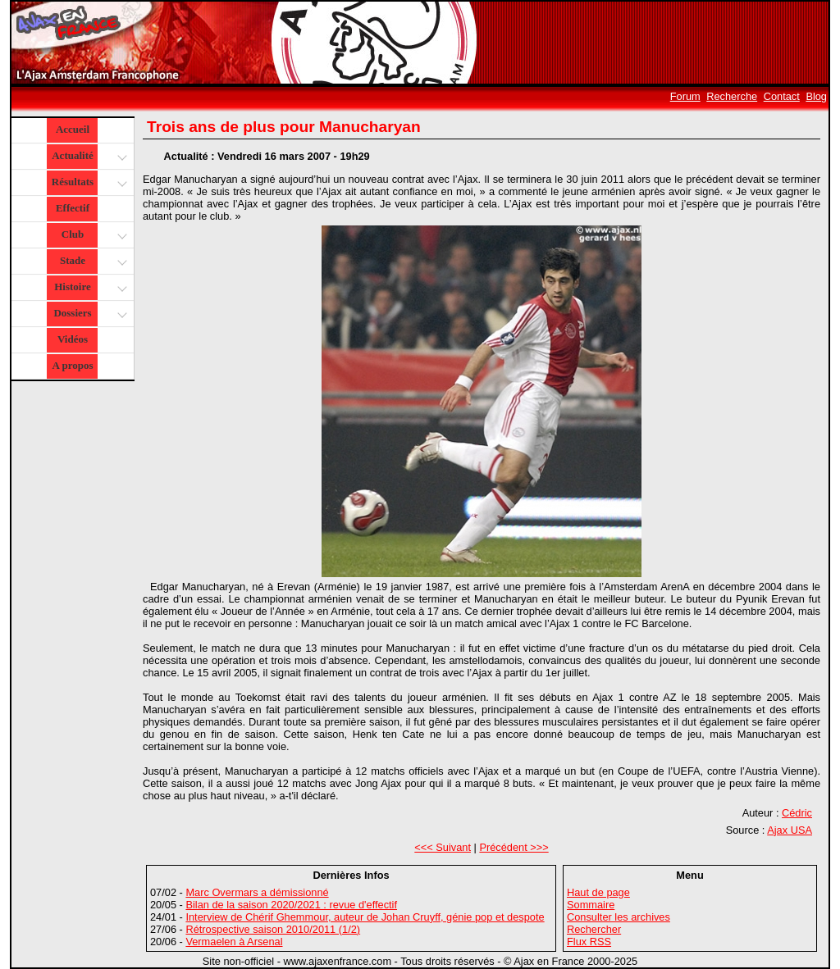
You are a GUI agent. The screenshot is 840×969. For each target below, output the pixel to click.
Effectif (72, 208)
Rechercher (594, 929)
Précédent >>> (513, 847)
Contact (782, 96)
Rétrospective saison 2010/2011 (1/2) (272, 929)
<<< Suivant (442, 847)
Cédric (797, 813)
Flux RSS (589, 941)
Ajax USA (789, 830)
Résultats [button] (87, 183)
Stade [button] (91, 262)
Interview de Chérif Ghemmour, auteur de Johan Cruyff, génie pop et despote (364, 917)
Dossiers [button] (88, 314)
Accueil (72, 129)
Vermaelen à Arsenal (233, 941)
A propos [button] (73, 365)
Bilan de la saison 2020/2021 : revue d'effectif (291, 904)
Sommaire (590, 904)
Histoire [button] (88, 288)
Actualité (88, 157)
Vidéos (72, 339)
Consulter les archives (618, 917)
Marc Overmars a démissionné (256, 892)
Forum (685, 96)
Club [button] (92, 235)
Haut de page (598, 892)
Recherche (731, 96)
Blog (816, 96)
